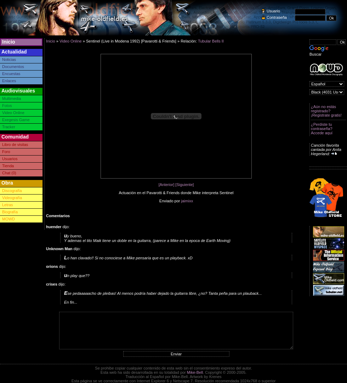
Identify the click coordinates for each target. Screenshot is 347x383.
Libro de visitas (15, 144)
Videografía (12, 198)
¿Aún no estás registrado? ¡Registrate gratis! (326, 111)
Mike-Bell (195, 372)
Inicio (8, 42)
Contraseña (277, 17)
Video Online (13, 113)
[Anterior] (167, 184)
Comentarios (58, 216)
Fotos (7, 105)
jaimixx (187, 201)
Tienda (8, 166)
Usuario (273, 11)
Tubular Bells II (211, 41)
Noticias (9, 59)
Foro (6, 152)
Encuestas (11, 74)
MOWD (8, 219)
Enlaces (9, 81)
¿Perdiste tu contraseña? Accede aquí (321, 128)
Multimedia (11, 98)
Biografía (10, 212)
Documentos (13, 66)
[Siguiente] (184, 184)
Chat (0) (9, 173)
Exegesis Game (16, 120)
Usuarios (9, 159)
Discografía (12, 190)
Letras (7, 205)
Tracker (8, 127)
